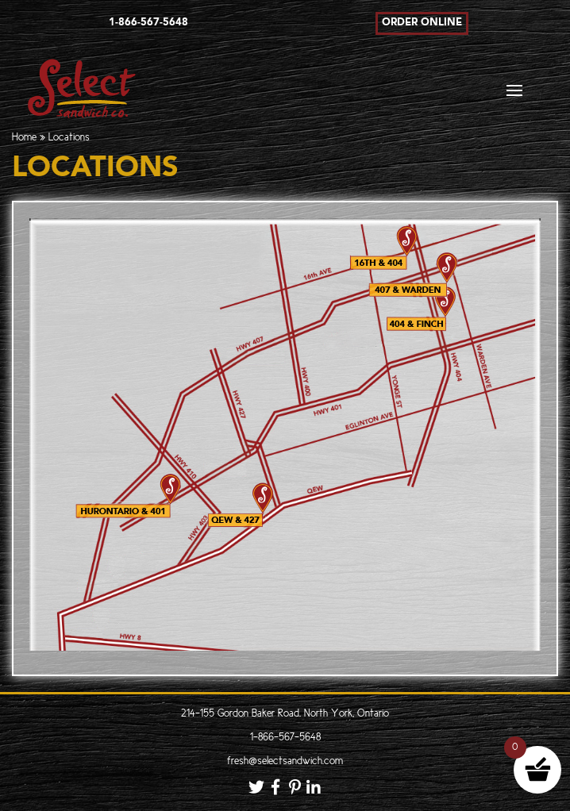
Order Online (422, 22)
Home (24, 138)
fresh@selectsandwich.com (285, 761)
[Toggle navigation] (514, 95)
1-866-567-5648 (285, 737)
